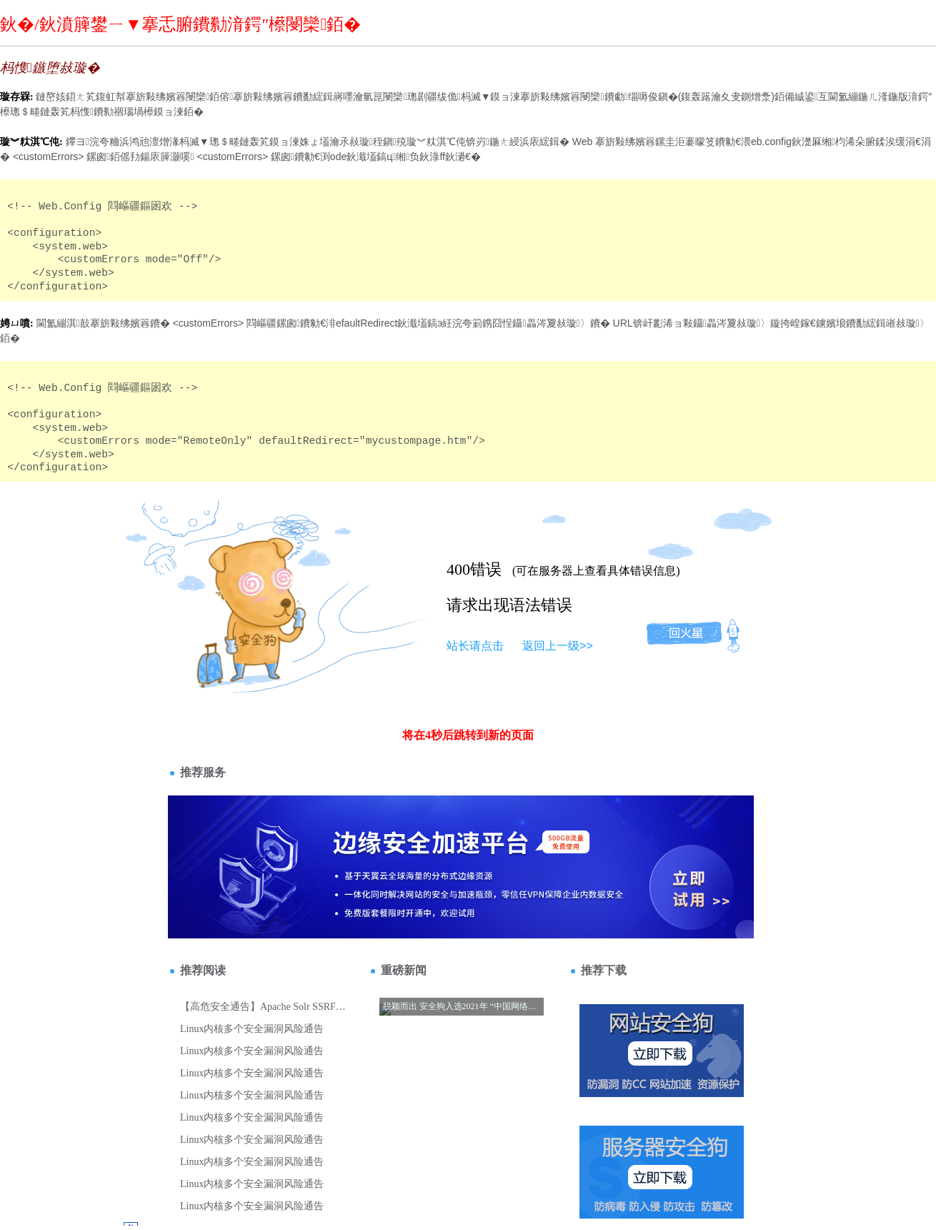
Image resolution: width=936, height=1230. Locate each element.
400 (458, 569)
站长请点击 (475, 646)
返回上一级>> (557, 646)
